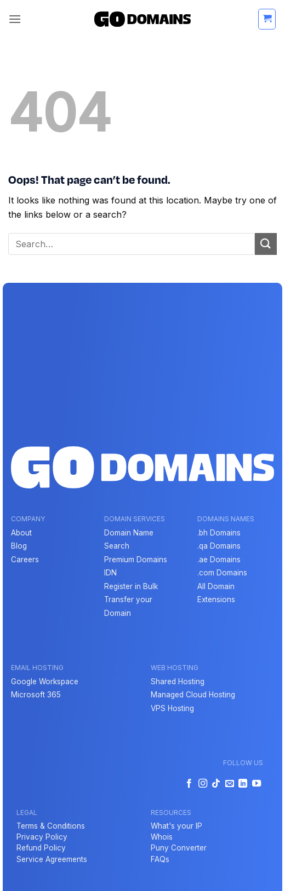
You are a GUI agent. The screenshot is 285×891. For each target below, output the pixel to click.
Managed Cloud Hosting (193, 694)
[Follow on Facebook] (189, 784)
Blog (19, 545)
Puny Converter (179, 847)
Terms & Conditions (50, 826)
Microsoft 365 (36, 694)
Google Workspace (44, 681)
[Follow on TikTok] (216, 784)
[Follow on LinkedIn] (242, 784)
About (21, 532)
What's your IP (176, 826)
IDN (110, 572)
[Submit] (266, 243)
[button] (14, 18)
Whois (162, 836)
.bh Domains (219, 532)
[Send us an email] (229, 784)
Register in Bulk (131, 586)
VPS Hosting (172, 708)
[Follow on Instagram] (202, 784)
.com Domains (222, 572)
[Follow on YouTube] (256, 784)
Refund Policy (41, 847)
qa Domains (220, 545)
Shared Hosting (177, 681)
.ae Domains (219, 559)
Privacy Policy (41, 836)
